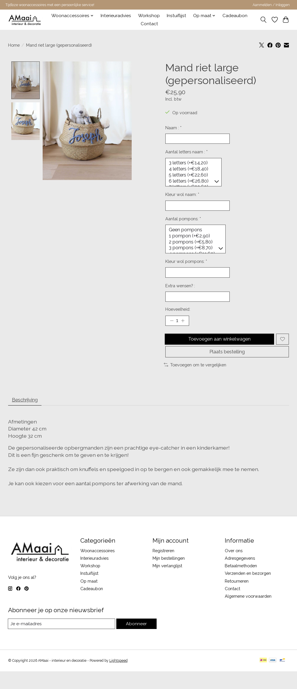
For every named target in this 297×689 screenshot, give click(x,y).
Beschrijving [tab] (28, 416)
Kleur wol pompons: (186, 269)
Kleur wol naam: (182, 198)
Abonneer (136, 641)
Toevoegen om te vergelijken (195, 380)
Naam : (173, 127)
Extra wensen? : (180, 294)
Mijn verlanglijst (167, 583)
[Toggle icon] (263, 19)
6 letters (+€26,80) (192, 184)
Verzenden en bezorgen (248, 590)
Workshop (149, 15)
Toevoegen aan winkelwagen (218, 351)
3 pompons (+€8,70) (195, 255)
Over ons (233, 568)
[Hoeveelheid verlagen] (172, 332)
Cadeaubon (234, 15)
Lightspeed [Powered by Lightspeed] (118, 678)
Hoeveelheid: (177, 319)
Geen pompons (195, 235)
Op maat (88, 598)
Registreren (163, 568)
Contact (149, 23)
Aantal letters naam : (186, 153)
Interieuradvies (116, 15)
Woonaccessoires (97, 568)
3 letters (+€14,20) (192, 165)
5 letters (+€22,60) (192, 178)
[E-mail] (61, 641)
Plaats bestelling (227, 366)
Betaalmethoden (241, 583)
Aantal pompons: (183, 223)
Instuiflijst (176, 15)
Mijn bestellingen (169, 575)
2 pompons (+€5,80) (195, 249)
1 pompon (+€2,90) (195, 242)
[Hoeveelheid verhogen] (184, 332)
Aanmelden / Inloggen (271, 5)
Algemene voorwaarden (248, 613)
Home (14, 45)
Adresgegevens (240, 575)
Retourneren (237, 598)
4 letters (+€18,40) (192, 171)
